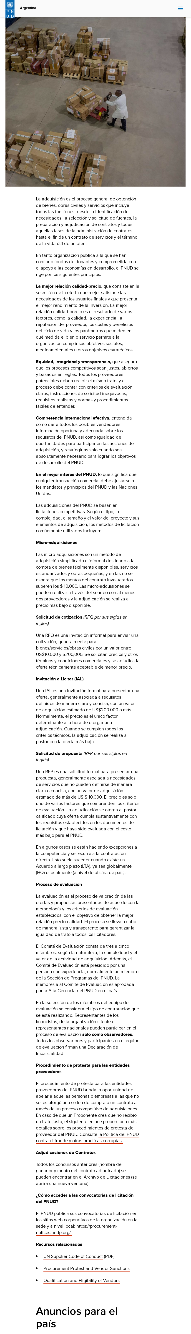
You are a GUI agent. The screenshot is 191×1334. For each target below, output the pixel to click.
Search (173, 9)
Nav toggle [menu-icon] (180, 8)
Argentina (28, 8)
